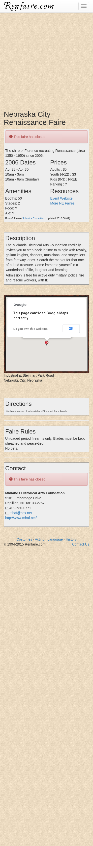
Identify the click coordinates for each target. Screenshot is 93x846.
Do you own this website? (30, 329)
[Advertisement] (46, 58)
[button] (47, 343)
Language (55, 539)
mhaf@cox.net (20, 513)
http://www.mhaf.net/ (21, 518)
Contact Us (80, 544)
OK (71, 329)
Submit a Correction (33, 218)
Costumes (24, 539)
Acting (39, 539)
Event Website (61, 198)
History (71, 539)
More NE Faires (62, 203)
